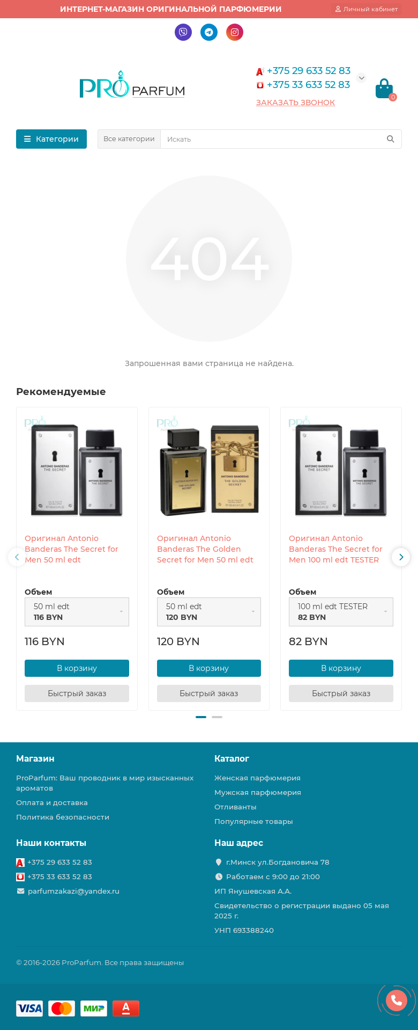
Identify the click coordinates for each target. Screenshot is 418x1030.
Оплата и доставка (52, 802)
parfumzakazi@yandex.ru (74, 891)
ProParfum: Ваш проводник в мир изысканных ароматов (104, 782)
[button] (201, 717)
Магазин (35, 759)
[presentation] (17, 557)
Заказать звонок (295, 102)
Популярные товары (253, 821)
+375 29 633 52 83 (59, 862)
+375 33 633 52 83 (59, 876)
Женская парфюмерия (257, 777)
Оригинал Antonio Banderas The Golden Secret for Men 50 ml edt (205, 549)
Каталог (231, 759)
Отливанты (235, 806)
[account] (366, 9)
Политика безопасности (62, 817)
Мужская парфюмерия (257, 792)
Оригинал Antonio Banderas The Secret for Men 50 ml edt (71, 549)
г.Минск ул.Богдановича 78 (278, 862)
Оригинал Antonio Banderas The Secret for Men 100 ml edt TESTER (336, 549)
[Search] (281, 139)
